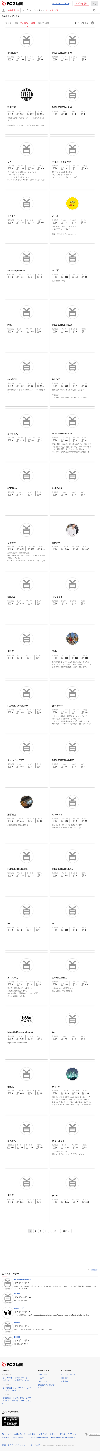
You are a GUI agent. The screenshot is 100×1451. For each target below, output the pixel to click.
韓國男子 (56, 542)
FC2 (8, 3)
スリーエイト (58, 1141)
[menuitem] (94, 3)
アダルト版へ (81, 3)
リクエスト (42, 1381)
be (8, 923)
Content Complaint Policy (38, 1437)
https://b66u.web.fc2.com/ (20, 1032)
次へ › (56, 1231)
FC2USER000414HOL (62, 107)
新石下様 (5, 16)
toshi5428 (57, 488)
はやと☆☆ (57, 706)
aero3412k (12, 379)
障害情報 (64, 1381)
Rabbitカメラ (19, 1308)
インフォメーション (69, 1375)
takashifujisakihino (16, 270)
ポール (55, 216)
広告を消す (94, 1270)
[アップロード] (3, 10)
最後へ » (66, 1231)
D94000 (17, 1294)
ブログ (37, 1445)
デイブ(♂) (56, 1087)
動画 (4, 1445)
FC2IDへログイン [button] (61, 3)
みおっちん (12, 434)
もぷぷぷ (11, 542)
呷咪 (9, 325)
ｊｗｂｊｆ (57, 597)
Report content (18, 1437)
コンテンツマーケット (23, 1445)
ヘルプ (41, 1378)
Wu (53, 1032)
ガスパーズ (12, 978)
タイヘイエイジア (15, 760)
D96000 (17, 1337)
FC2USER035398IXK (17, 869)
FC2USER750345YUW (63, 760)
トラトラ (11, 216)
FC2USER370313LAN (62, 869)
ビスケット (57, 814)
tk (53, 923)
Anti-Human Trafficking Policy (63, 1437)
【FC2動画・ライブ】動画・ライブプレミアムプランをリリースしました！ (16, 1400)
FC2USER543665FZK (62, 434)
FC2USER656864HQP (62, 53)
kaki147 (56, 379)
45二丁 (55, 270)
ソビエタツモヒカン (61, 162)
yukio (55, 1195)
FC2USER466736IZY (62, 325)
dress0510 (12, 53)
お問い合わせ (19, 1434)
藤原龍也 (11, 814)
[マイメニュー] (94, 10)
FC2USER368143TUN (17, 706)
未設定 (10, 651)
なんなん (11, 1141)
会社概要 (31, 1434)
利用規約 (64, 1378)
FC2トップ (6, 1434)
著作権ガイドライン (68, 1434)
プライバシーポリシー (48, 1434)
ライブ (10, 1445)
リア (9, 162)
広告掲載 (5, 1437)
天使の (55, 651)
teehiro (17, 1323)
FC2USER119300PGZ (22, 1279)
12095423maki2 (59, 978)
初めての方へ (43, 1375)
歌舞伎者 (11, 107)
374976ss (12, 488)
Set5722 (11, 597)
